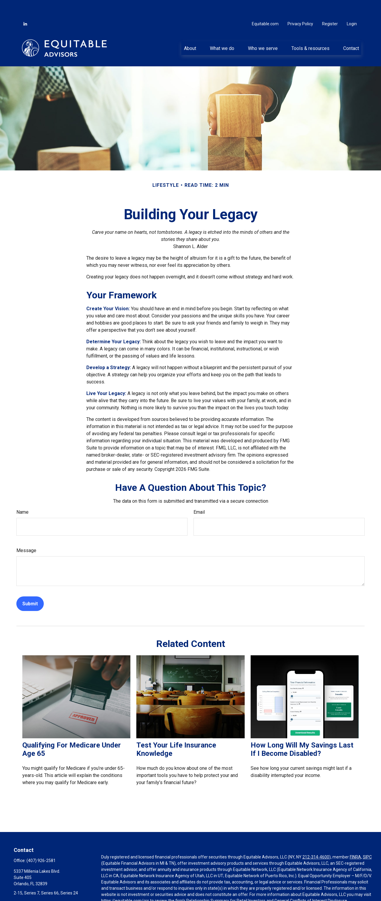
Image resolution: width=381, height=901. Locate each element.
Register (330, 6)
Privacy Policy (300, 6)
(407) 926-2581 (41, 842)
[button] (190, 30)
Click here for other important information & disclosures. (153, 893)
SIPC (367, 839)
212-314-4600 (315, 839)
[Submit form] (30, 586)
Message (26, 532)
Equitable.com (265, 6)
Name (22, 494)
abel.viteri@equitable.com (38, 885)
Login (352, 6)
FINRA (355, 839)
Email (199, 494)
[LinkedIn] (25, 6)
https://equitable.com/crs (125, 882)
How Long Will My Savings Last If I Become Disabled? (302, 731)
